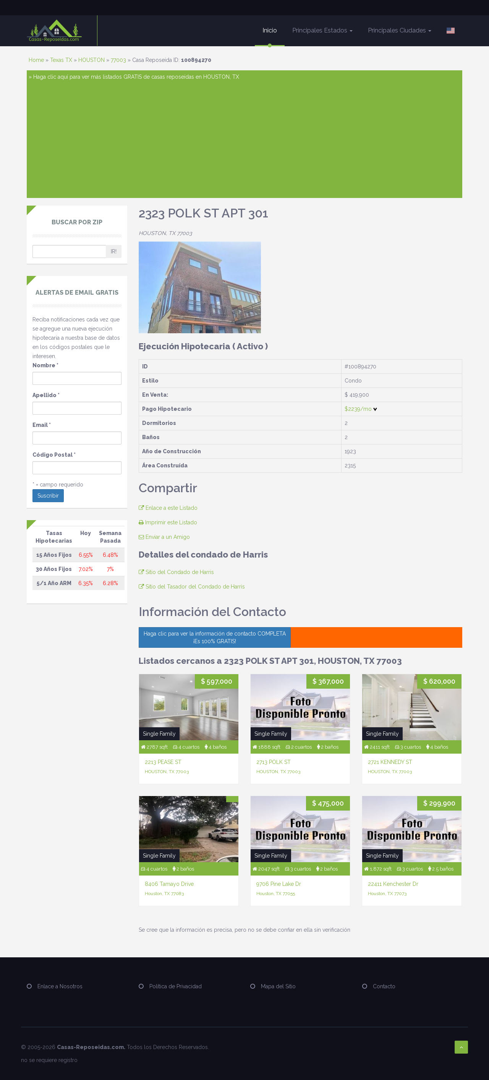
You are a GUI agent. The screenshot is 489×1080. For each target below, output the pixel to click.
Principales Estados (322, 30)
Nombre (45, 365)
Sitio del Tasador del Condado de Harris (192, 587)
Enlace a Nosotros (60, 986)
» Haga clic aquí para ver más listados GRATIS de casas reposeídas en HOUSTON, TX (134, 77)
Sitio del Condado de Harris (176, 572)
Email (41, 425)
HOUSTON (91, 60)
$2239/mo (361, 409)
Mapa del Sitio (278, 986)
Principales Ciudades (399, 30)
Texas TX (61, 60)
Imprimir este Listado (168, 522)
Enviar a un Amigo (164, 537)
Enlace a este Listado (168, 508)
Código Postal (54, 455)
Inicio (269, 30)
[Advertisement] (244, 138)
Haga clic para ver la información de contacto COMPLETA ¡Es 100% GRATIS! (215, 637)
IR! (114, 251)
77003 (118, 60)
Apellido (46, 395)
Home (36, 60)
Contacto (384, 986)
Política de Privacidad (175, 986)
